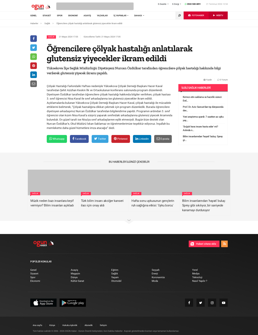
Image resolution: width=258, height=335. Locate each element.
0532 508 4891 (193, 4)
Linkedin (142, 138)
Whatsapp (56, 138)
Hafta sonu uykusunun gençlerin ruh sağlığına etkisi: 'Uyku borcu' (152, 203)
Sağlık (51, 37)
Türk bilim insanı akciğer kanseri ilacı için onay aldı (102, 203)
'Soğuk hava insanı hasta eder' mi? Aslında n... (200, 128)
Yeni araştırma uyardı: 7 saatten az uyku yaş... (203, 118)
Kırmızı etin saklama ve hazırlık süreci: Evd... (202, 99)
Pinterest (121, 138)
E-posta (163, 138)
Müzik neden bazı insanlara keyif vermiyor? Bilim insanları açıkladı (52, 203)
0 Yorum (222, 79)
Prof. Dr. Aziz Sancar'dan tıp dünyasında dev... (203, 108)
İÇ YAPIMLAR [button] (120, 15)
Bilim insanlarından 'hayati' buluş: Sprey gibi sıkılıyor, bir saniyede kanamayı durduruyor (204, 205)
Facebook (79, 138)
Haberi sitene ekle (203, 244)
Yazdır (208, 79)
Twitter (100, 138)
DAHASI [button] (138, 15)
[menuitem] (36, 15)
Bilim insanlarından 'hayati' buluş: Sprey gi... (203, 138)
